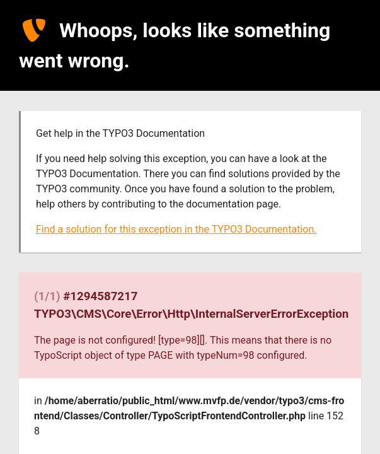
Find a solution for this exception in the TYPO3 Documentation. (176, 229)
